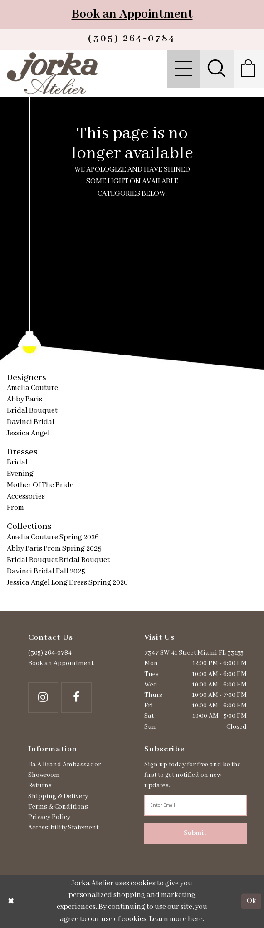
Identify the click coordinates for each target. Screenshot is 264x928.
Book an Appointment (132, 14)
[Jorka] (52, 73)
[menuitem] (183, 69)
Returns (40, 785)
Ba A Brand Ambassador (64, 764)
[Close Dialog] (11, 901)
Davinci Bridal (30, 422)
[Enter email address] (195, 805)
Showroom (44, 775)
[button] (183, 69)
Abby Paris (24, 399)
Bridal (17, 462)
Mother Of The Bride (40, 485)
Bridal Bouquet (32, 410)
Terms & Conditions (58, 807)
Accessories (26, 496)
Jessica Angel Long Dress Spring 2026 (67, 582)
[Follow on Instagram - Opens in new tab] (43, 697)
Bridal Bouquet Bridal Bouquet (58, 560)
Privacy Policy (49, 817)
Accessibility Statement (63, 828)
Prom (15, 508)
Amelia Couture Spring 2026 (53, 537)
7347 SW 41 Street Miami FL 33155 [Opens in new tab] (194, 653)
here (195, 919)
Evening (20, 474)
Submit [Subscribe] (195, 833)
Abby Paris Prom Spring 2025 (54, 548)
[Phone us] (132, 39)
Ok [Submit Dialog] (251, 901)
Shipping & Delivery (58, 796)
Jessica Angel (28, 433)
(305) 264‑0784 (50, 653)
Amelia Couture (32, 388)
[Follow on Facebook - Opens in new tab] (76, 697)
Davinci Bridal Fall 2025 (46, 571)
